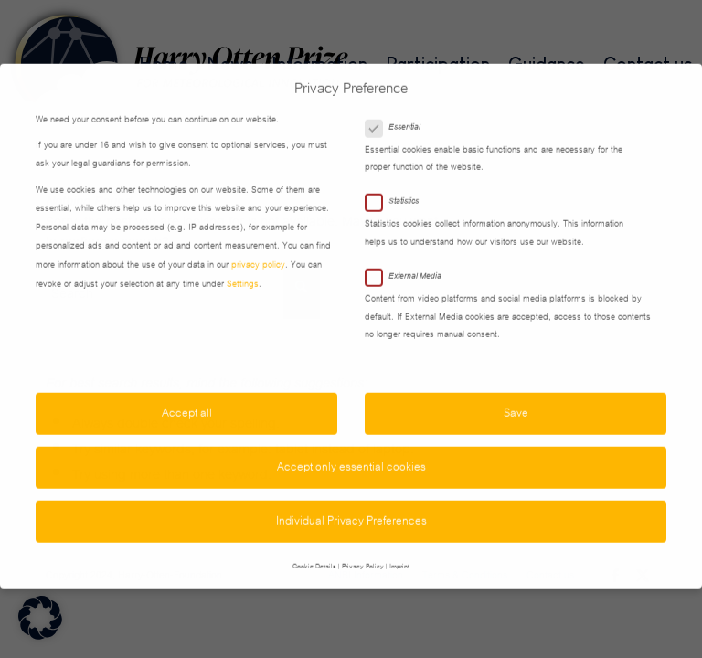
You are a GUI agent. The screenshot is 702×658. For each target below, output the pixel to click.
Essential (400, 106)
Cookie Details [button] (314, 544)
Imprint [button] (399, 544)
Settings (243, 263)
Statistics (399, 180)
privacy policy (258, 244)
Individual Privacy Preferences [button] (351, 500)
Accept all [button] (187, 392)
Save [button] (516, 392)
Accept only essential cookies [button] (351, 446)
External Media (411, 255)
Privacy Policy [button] (363, 544)
